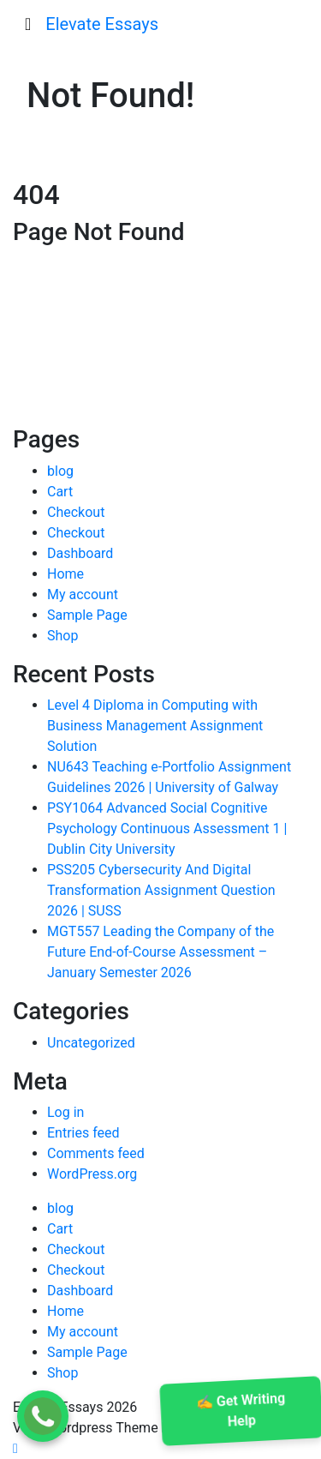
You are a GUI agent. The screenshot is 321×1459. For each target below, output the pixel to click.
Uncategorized (91, 1043)
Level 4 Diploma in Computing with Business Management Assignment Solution (155, 725)
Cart (60, 491)
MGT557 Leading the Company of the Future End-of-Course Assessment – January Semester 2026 (160, 952)
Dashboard (80, 553)
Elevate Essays (101, 24)
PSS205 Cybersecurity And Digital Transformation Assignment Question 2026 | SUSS (161, 890)
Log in (65, 1112)
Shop (62, 635)
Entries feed (83, 1133)
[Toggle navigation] (28, 24)
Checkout (75, 512)
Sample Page (87, 615)
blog (60, 471)
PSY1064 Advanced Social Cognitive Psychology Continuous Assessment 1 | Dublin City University (167, 828)
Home (65, 574)
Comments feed (96, 1153)
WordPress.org (92, 1174)
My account (82, 594)
